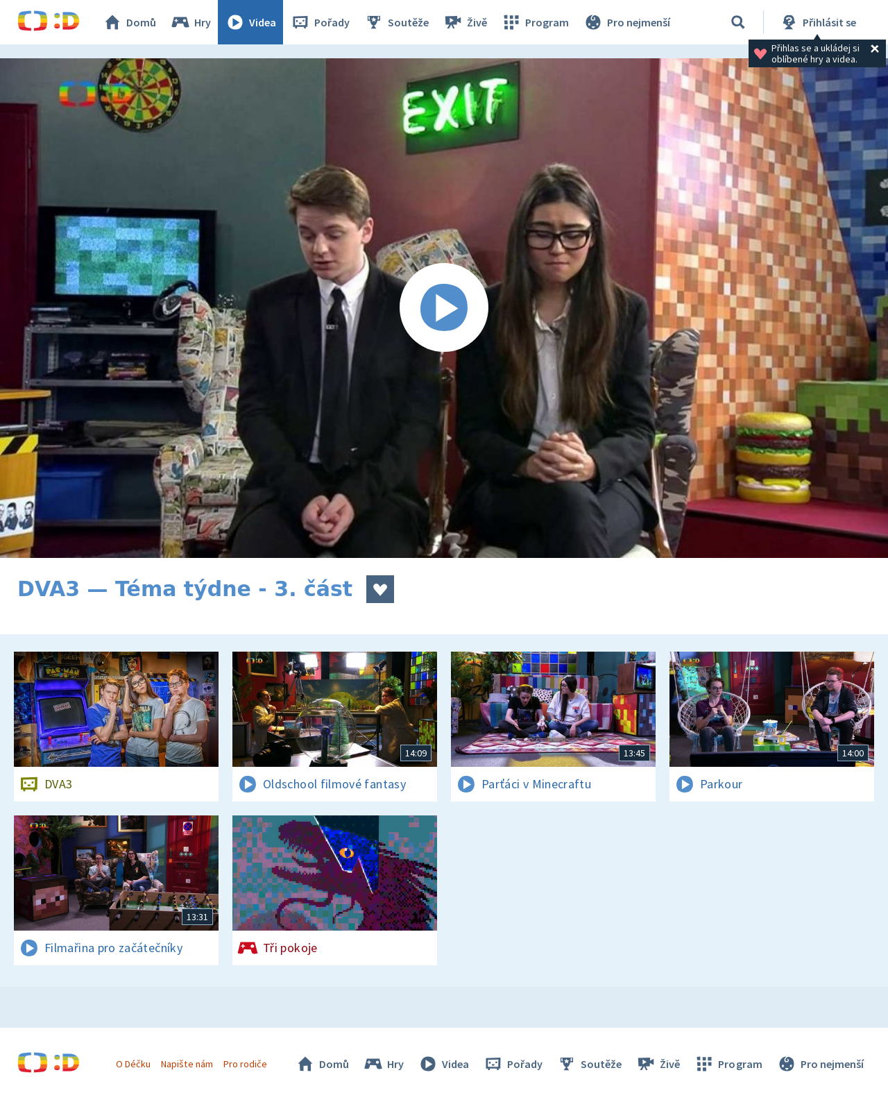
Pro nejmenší (626, 22)
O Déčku (133, 1064)
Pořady (320, 22)
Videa (250, 22)
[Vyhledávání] (738, 22)
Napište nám (186, 1064)
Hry (190, 22)
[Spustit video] (444, 308)
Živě (465, 22)
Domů (129, 22)
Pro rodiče (245, 1064)
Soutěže (396, 22)
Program (535, 22)
